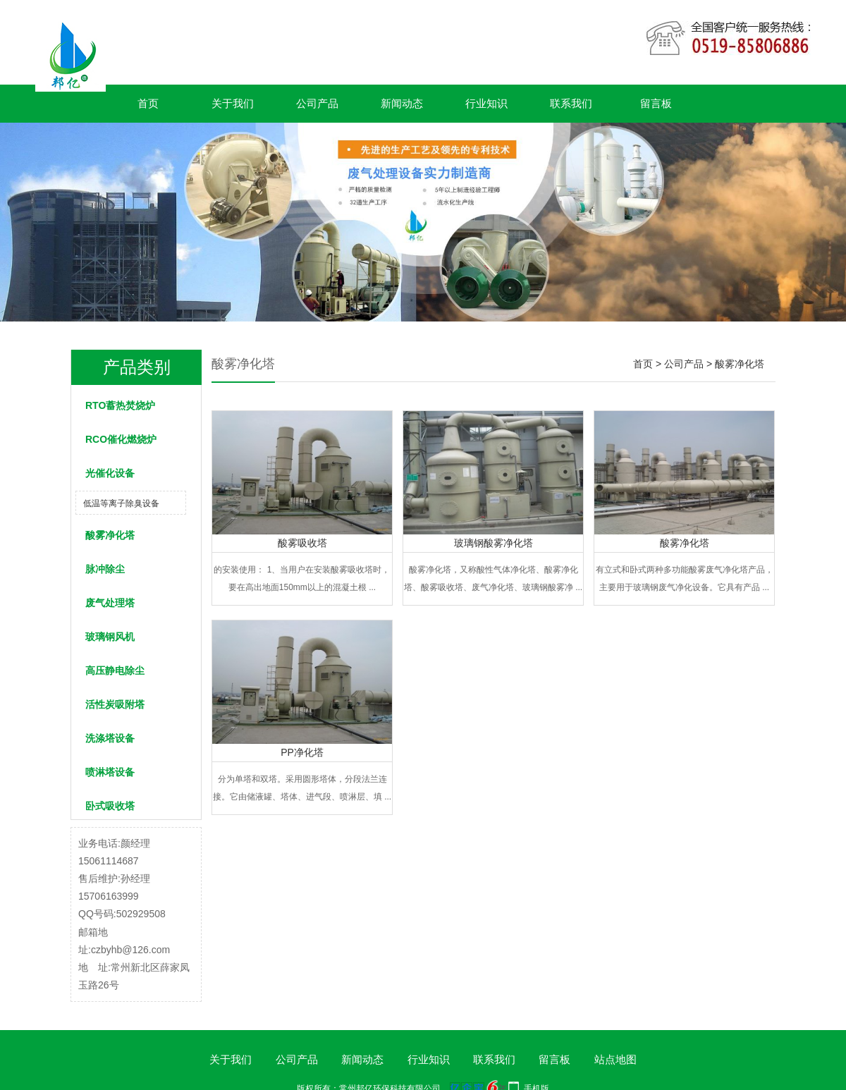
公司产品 (317, 103)
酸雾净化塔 (110, 535)
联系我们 (571, 103)
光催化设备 (110, 473)
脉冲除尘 (105, 569)
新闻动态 (402, 103)
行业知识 (486, 103)
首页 (148, 103)
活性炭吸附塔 (115, 704)
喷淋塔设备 (110, 772)
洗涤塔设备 (110, 738)
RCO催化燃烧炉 (121, 439)
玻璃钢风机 (110, 636)
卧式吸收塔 (110, 806)
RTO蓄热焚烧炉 (120, 405)
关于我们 (233, 103)
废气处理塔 (110, 602)
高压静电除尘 (115, 670)
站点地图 (615, 1059)
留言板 (656, 103)
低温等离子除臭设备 (121, 503)
